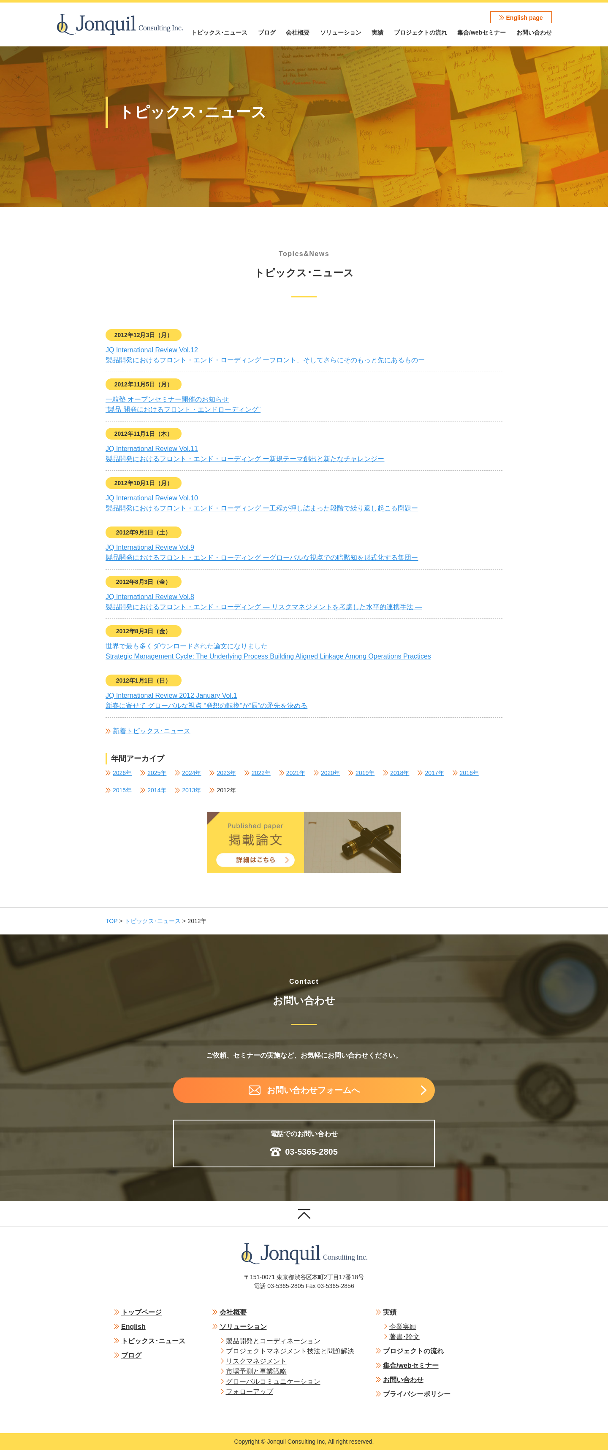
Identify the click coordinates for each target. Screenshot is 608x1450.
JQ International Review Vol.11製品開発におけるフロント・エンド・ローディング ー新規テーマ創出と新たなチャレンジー (245, 453)
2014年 (156, 790)
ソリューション (340, 32)
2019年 (365, 773)
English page (524, 17)
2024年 (191, 773)
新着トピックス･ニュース (151, 730)
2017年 (434, 773)
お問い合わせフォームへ (313, 1090)
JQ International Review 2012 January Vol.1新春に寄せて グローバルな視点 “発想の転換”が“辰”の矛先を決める (206, 700)
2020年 (330, 773)
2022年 (261, 773)
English (133, 1326)
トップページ (141, 1312)
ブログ (267, 32)
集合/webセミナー (481, 32)
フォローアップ (249, 1391)
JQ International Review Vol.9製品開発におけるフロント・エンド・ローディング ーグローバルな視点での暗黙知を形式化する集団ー (262, 552)
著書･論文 (404, 1336)
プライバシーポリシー (417, 1394)
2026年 (122, 773)
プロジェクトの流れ (420, 32)
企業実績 (402, 1326)
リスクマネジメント (256, 1361)
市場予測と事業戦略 (256, 1371)
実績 (377, 32)
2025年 (156, 773)
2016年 (469, 773)
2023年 (226, 773)
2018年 (399, 773)
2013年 (191, 790)
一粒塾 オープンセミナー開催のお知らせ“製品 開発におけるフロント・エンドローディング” (183, 404)
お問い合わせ (534, 32)
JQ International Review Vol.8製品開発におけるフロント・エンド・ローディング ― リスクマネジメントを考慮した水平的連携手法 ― (264, 601)
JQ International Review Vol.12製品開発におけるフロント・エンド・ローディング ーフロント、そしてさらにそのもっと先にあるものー (265, 355)
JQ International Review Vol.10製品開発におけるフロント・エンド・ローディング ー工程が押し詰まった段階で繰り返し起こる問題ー (262, 503)
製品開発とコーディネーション (273, 1341)
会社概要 (297, 32)
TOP (111, 921)
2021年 (295, 773)
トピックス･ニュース (219, 32)
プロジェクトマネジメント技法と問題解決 (290, 1351)
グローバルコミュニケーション (273, 1381)
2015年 (122, 790)
